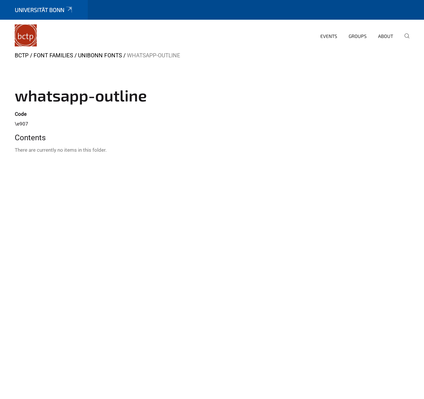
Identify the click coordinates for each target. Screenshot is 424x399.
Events (328, 36)
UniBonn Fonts (100, 55)
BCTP (22, 55)
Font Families (53, 55)
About (385, 36)
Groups (358, 36)
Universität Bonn (44, 9)
